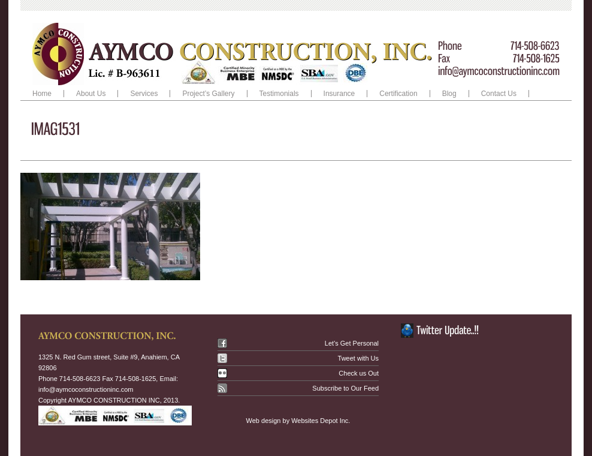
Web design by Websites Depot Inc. (298, 420)
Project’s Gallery (208, 93)
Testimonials (279, 93)
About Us (90, 93)
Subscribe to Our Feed (345, 388)
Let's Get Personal (352, 343)
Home (42, 93)
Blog (449, 93)
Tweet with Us (358, 358)
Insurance (339, 93)
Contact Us (499, 93)
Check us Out (359, 373)
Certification (398, 93)
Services (141, 93)
